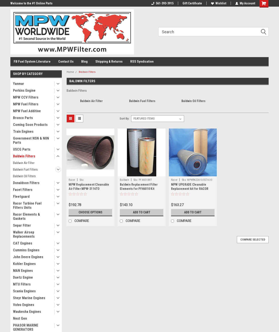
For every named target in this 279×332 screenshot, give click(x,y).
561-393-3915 (162, 3)
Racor (72, 179)
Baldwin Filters (24, 156)
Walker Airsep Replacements (24, 234)
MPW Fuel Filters (25, 104)
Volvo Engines (23, 305)
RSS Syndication (142, 61)
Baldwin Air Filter (23, 163)
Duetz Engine (23, 277)
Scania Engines (24, 291)
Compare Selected (252, 239)
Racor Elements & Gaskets (26, 216)
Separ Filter (22, 225)
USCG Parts (21, 149)
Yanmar (18, 84)
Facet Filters (22, 190)
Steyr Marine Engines (29, 298)
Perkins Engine (24, 90)
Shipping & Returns (109, 61)
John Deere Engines (28, 257)
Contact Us (66, 61)
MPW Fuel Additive (27, 111)
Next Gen (20, 318)
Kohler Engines (24, 264)
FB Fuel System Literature (32, 61)
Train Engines (23, 131)
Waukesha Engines (27, 312)
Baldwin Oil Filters (24, 176)
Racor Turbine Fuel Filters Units (27, 205)
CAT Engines (22, 243)
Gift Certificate (192, 3)
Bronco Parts (23, 118)
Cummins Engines (26, 250)
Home (70, 72)
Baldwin (124, 179)
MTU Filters (22, 284)
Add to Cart (141, 212)
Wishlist (218, 3)
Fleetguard (21, 196)
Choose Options (90, 212)
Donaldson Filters (26, 183)
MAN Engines (23, 271)
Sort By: (124, 118)
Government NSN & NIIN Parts (31, 140)
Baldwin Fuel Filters (25, 170)
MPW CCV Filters (25, 97)
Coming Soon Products (30, 125)
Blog (84, 61)
